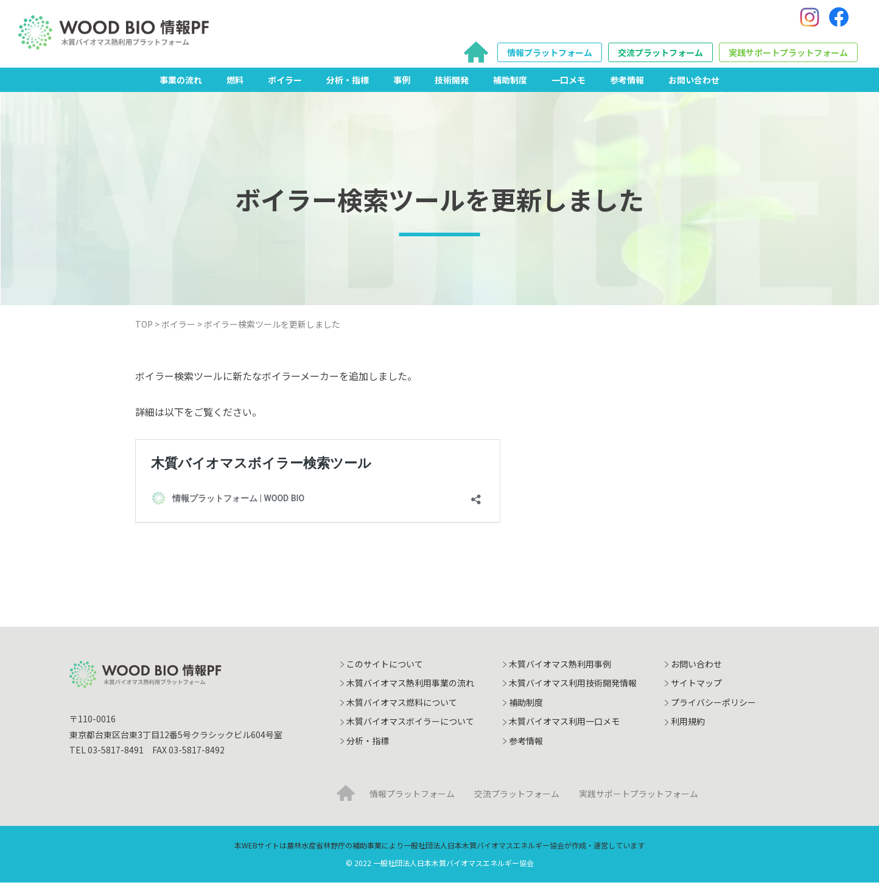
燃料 (234, 85)
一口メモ (569, 85)
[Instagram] (809, 20)
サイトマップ (696, 688)
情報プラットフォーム (549, 55)
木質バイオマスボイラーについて (410, 727)
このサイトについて (384, 669)
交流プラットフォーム (660, 55)
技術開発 (452, 85)
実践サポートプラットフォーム (788, 55)
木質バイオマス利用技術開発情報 (573, 688)
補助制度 (510, 85)
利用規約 (688, 727)
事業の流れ (180, 85)
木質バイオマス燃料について (401, 708)
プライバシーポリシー (713, 708)
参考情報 (627, 85)
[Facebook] (839, 20)
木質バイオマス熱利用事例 (560, 669)
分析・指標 (347, 85)
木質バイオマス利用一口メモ (564, 727)
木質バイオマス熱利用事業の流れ (410, 688)
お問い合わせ (694, 85)
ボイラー (285, 85)
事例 (401, 85)
